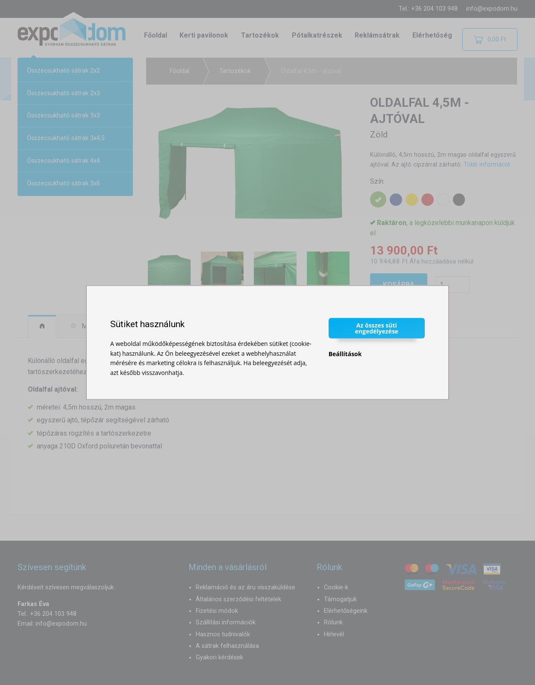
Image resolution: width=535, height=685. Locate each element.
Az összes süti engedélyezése (377, 328)
